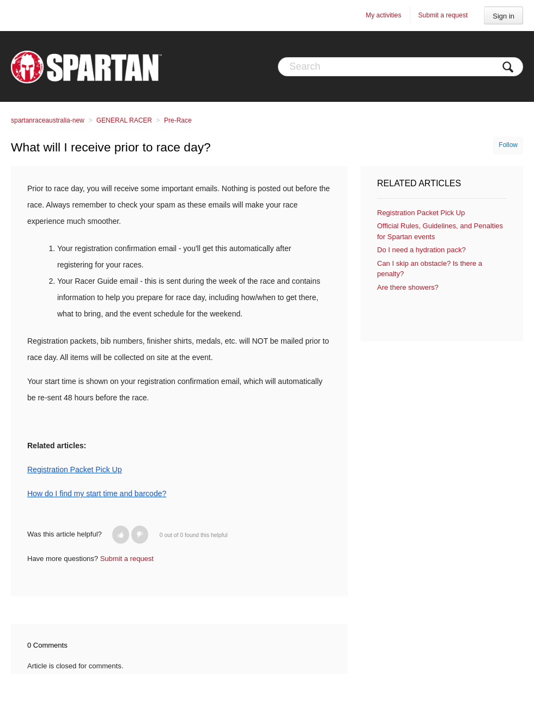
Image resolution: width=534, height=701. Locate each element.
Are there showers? (408, 287)
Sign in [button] (503, 16)
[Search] (400, 66)
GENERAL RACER (124, 120)
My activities (383, 15)
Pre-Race (178, 120)
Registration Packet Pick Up (421, 213)
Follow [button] (508, 145)
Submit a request (443, 15)
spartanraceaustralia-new (47, 120)
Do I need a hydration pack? (421, 250)
